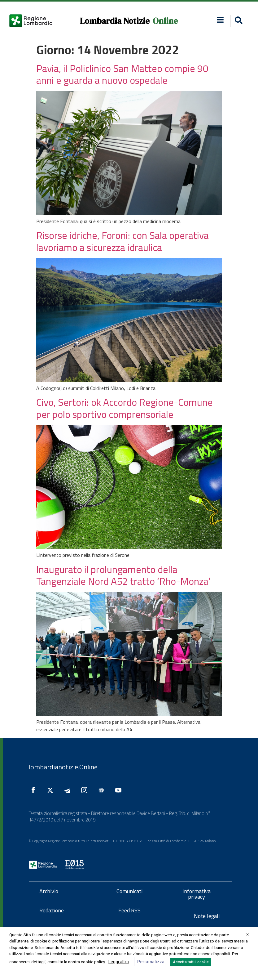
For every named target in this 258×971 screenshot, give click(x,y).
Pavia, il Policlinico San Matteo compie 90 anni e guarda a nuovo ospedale (122, 74)
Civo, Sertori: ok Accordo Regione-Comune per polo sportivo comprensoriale (124, 408)
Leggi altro (118, 961)
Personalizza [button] (150, 961)
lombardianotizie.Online (63, 767)
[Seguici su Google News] (102, 790)
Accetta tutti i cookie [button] (191, 962)
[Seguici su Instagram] (85, 790)
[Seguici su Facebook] (34, 790)
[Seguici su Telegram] (68, 790)
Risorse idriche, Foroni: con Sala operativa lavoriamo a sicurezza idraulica (122, 241)
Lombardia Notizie (115, 21)
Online (165, 21)
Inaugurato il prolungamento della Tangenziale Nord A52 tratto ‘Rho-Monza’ (123, 575)
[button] (220, 20)
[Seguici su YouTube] (120, 790)
